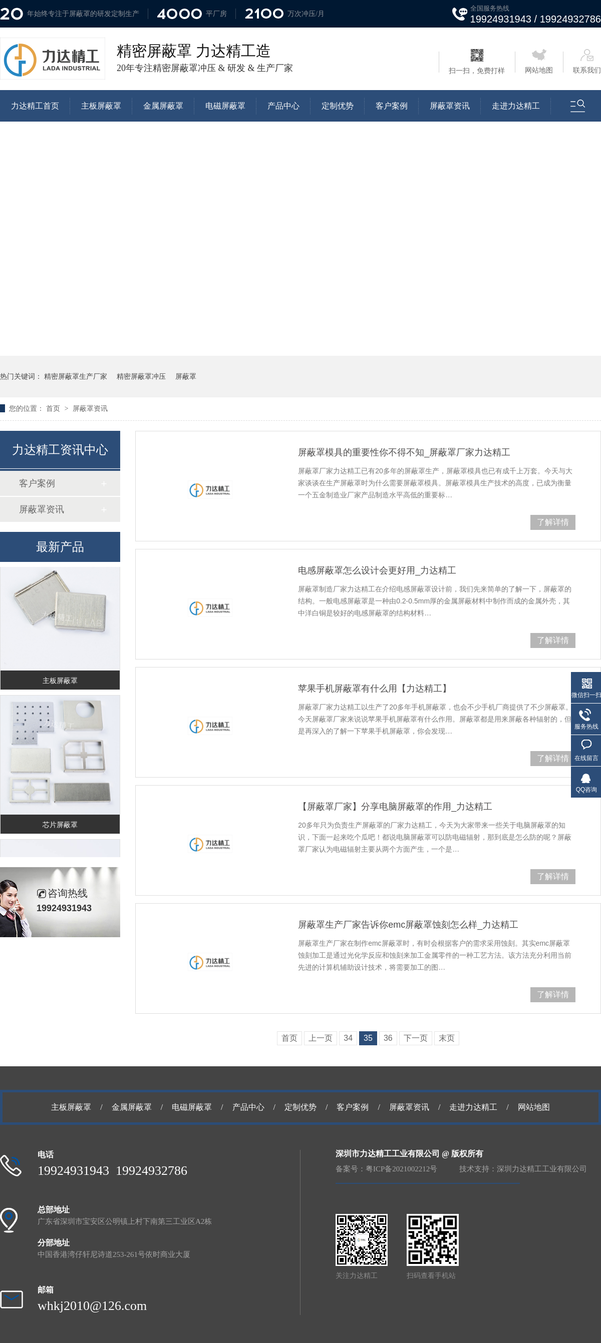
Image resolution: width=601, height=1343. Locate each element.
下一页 (416, 1038)
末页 (447, 1038)
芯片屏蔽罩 (60, 828)
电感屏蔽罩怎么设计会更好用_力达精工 (377, 570)
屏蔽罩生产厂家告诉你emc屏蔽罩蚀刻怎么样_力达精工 (408, 925)
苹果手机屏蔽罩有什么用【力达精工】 (374, 689)
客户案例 (392, 106)
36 (388, 1038)
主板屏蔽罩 (101, 106)
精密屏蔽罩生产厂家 (75, 376)
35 (368, 1038)
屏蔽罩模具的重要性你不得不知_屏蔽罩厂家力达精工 (404, 452)
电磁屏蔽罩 (225, 106)
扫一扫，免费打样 (477, 62)
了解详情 (553, 522)
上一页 (321, 1038)
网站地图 (539, 61)
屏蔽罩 (185, 376)
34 (348, 1038)
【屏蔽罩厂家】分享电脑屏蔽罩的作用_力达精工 (395, 807)
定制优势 (338, 106)
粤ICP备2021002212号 (401, 1169)
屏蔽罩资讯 (450, 106)
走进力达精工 (516, 106)
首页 (54, 408)
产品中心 (283, 106)
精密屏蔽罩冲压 (141, 376)
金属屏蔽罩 (163, 106)
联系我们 (587, 61)
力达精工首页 (35, 106)
